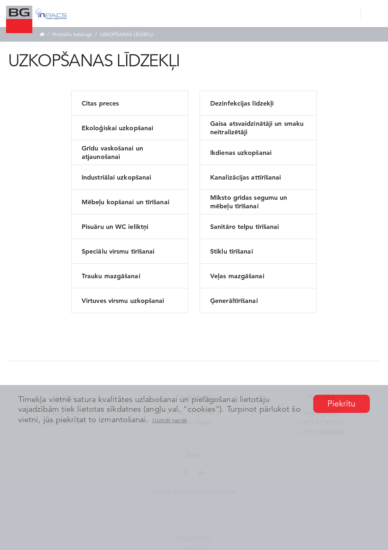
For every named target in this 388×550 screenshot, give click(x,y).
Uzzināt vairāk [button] (169, 420)
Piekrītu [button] (341, 403)
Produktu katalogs (72, 34)
